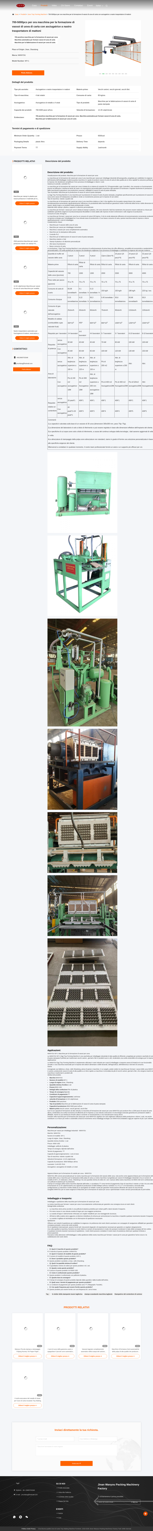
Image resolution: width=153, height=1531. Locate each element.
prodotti (23, 14)
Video (54, 5)
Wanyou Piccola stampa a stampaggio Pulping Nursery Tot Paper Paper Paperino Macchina (27, 1350)
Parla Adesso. (28, 73)
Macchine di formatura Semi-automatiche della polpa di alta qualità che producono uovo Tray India (125, 1350)
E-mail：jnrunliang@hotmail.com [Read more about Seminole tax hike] (26, 1494)
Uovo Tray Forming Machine (37, 14)
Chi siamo (65, 5)
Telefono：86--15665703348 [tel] (24, 1490)
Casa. (17, 14)
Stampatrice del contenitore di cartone (128, 1294)
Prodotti (44, 5)
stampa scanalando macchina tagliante (98, 1294)
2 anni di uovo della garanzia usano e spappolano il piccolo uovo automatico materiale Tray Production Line (60, 1350)
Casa (34, 5)
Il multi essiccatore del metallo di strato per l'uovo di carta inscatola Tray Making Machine (27, 1399)
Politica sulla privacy (29, 1529)
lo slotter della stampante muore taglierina (67, 1294)
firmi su (134, 1502)
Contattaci (78, 5)
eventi (90, 5)
